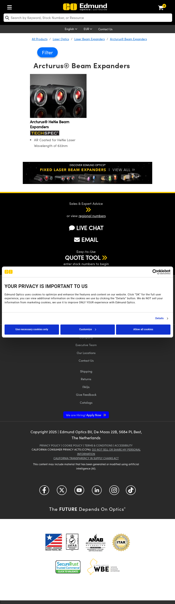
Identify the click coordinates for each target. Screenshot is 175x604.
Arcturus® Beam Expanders (128, 39)
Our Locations (86, 353)
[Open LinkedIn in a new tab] (96, 491)
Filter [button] (47, 52)
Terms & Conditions (98, 445)
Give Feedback (86, 394)
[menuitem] (10, 6)
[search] (88, 17)
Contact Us (105, 29)
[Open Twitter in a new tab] (61, 491)
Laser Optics (61, 39)
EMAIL (86, 239)
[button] (82, 209)
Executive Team (86, 345)
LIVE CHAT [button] (86, 227)
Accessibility (124, 445)
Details (159, 318)
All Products (39, 39)
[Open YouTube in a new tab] (79, 491)
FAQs (86, 387)
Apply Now (84, 415)
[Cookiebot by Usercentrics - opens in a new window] (149, 272)
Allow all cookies (143, 329)
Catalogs (86, 402)
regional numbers (92, 216)
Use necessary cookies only (31, 329)
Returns (86, 379)
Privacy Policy (50, 445)
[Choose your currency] (89, 29)
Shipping (86, 371)
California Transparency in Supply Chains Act (86, 458)
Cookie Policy (72, 445)
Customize (87, 329)
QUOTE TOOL (82, 257)
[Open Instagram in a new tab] (114, 491)
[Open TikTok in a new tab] (130, 491)
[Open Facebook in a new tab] (44, 491)
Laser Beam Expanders (89, 39)
